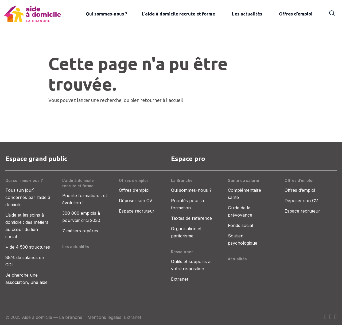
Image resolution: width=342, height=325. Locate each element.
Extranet (179, 279)
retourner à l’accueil (162, 100)
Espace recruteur (136, 211)
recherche (111, 100)
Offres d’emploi (295, 13)
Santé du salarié (243, 180)
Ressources (182, 251)
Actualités (237, 259)
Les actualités (247, 13)
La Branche (182, 180)
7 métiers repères (80, 230)
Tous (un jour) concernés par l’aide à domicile (27, 197)
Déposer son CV (135, 200)
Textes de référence (191, 218)
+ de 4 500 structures (27, 247)
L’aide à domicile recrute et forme (178, 13)
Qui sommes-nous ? (106, 13)
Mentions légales (104, 317)
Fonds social (240, 225)
